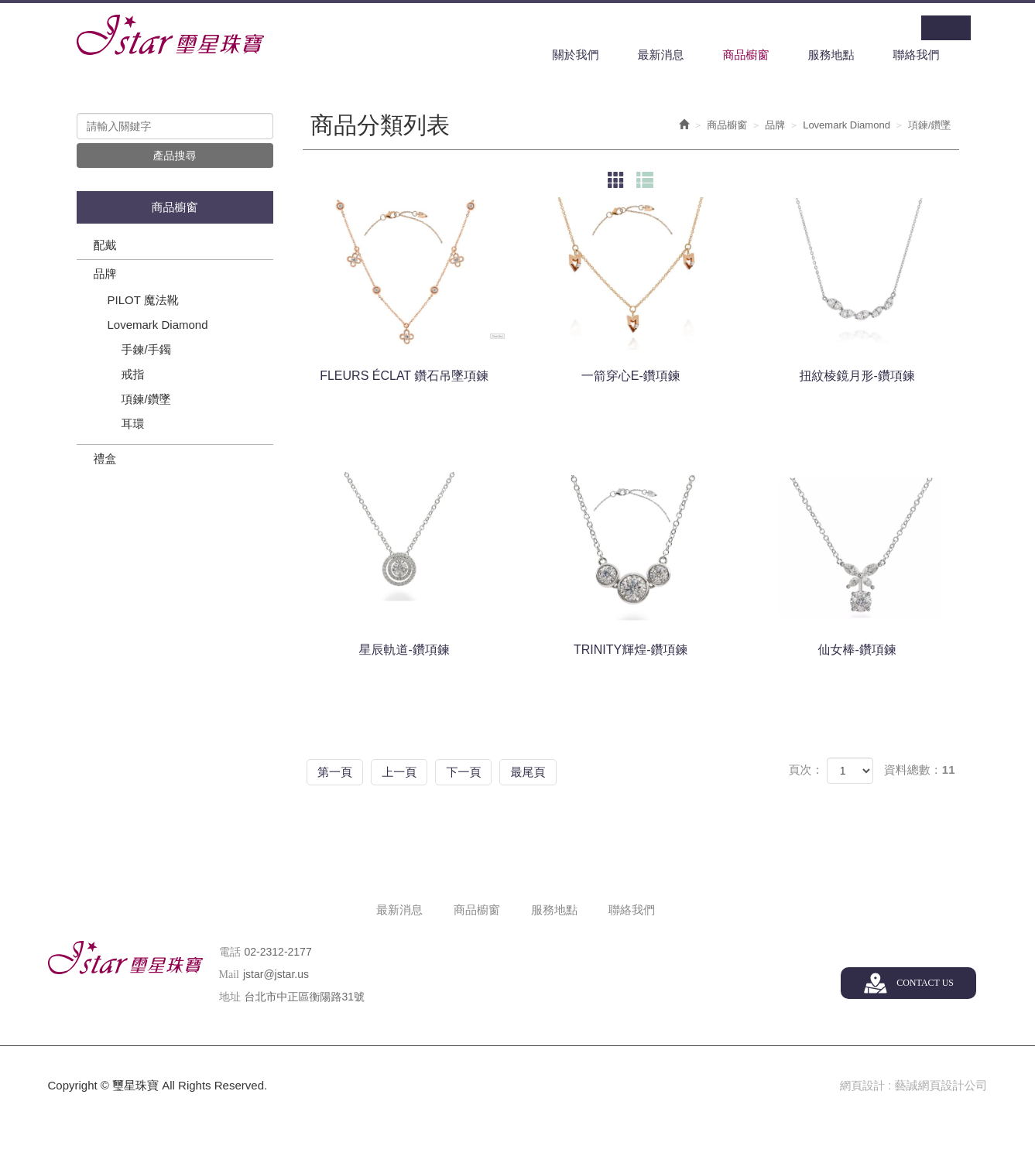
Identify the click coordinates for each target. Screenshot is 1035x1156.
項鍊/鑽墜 (146, 400)
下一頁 (490, 771)
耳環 (133, 425)
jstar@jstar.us (276, 975)
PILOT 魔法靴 (143, 301)
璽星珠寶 (170, 35)
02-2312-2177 (278, 952)
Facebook (933, 27)
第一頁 (340, 771)
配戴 (105, 246)
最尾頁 (565, 771)
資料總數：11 (919, 771)
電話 (230, 953)
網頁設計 (861, 1086)
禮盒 (105, 460)
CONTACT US (924, 983)
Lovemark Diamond (158, 326)
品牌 (105, 275)
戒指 (133, 375)
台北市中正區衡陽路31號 (305, 997)
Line (958, 27)
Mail (229, 975)
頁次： (805, 771)
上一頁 (415, 771)
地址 (230, 998)
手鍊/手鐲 (146, 350)
